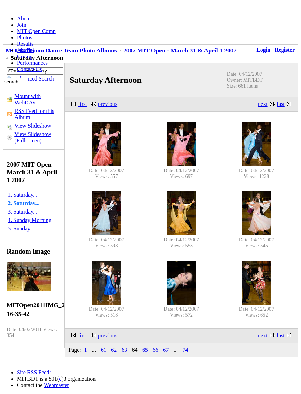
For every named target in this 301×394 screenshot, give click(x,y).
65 (145, 350)
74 (185, 350)
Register (285, 50)
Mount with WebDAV (27, 99)
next (263, 104)
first (82, 104)
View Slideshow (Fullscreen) (32, 137)
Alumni (25, 50)
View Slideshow (32, 126)
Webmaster (56, 385)
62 (114, 350)
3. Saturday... (22, 212)
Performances (32, 63)
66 (155, 350)
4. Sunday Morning (29, 220)
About (24, 18)
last (281, 104)
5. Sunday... (21, 228)
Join (21, 25)
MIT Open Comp (36, 31)
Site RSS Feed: (34, 372)
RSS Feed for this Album (34, 114)
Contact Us (29, 69)
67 (166, 350)
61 (103, 350)
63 (124, 350)
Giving (24, 56)
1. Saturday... (22, 195)
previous (107, 104)
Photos (24, 37)
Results (25, 44)
